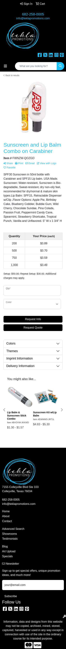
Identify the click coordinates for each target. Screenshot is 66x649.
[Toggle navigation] (5, 66)
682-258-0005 (33, 14)
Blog (5, 546)
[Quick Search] (36, 66)
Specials (7, 556)
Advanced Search (13, 528)
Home (6, 511)
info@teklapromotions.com (33, 18)
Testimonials (10, 538)
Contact (7, 521)
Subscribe (10, 596)
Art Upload (8, 551)
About (6, 516)
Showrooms (9, 533)
